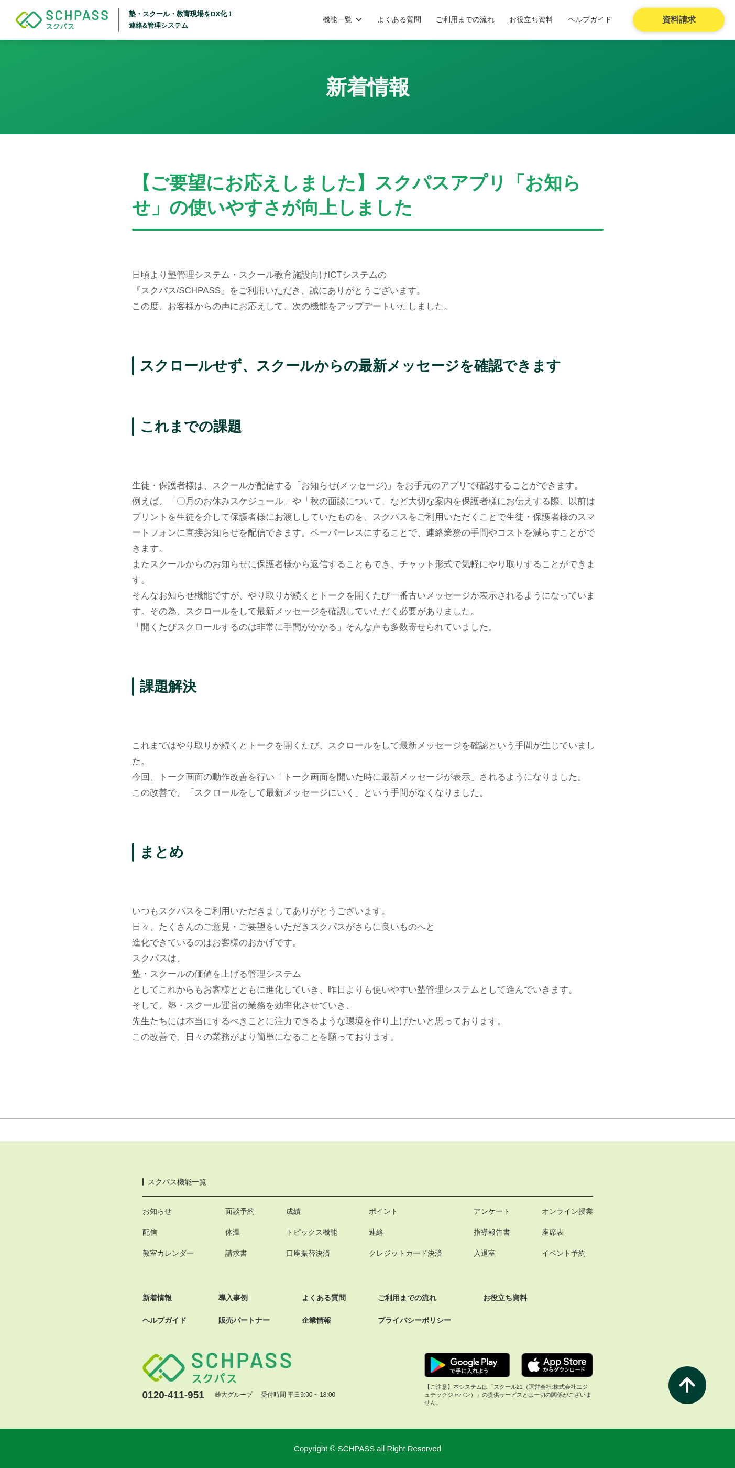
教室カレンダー (168, 1253)
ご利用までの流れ (465, 19)
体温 (232, 1232)
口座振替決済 (308, 1253)
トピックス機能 (311, 1232)
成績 (293, 1211)
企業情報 (316, 1320)
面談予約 (240, 1211)
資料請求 (679, 19)
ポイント (383, 1211)
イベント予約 (564, 1253)
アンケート (492, 1211)
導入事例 (233, 1297)
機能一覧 (343, 19)
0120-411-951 (173, 1394)
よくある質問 (399, 19)
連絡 (376, 1232)
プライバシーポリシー (414, 1320)
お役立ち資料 (531, 19)
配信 (149, 1232)
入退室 (485, 1253)
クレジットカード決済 (405, 1253)
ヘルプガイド (590, 19)
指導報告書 (492, 1232)
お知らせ (157, 1211)
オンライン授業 (567, 1211)
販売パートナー (244, 1320)
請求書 (236, 1253)
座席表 (553, 1232)
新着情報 (157, 1297)
